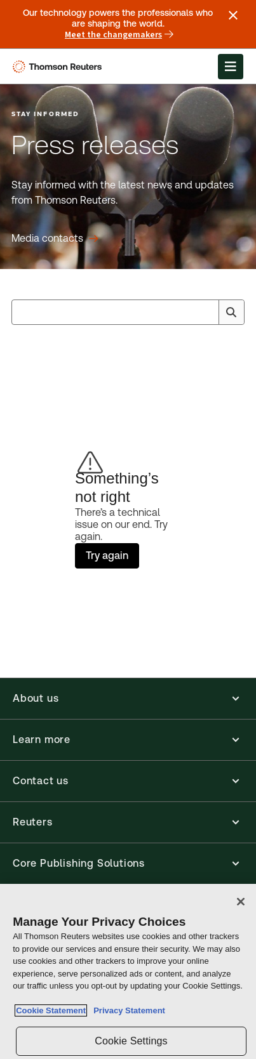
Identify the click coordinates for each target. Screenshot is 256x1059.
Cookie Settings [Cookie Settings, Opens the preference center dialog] (131, 1041)
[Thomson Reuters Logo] (59, 66)
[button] (128, 698)
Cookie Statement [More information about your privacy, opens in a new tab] (51, 1010)
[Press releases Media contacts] (54, 238)
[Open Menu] (230, 66)
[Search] (231, 312)
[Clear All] (206, 312)
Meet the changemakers (119, 35)
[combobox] (128, 312)
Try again (107, 555)
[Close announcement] (233, 15)
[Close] (241, 902)
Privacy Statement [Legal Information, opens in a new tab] (127, 1010)
